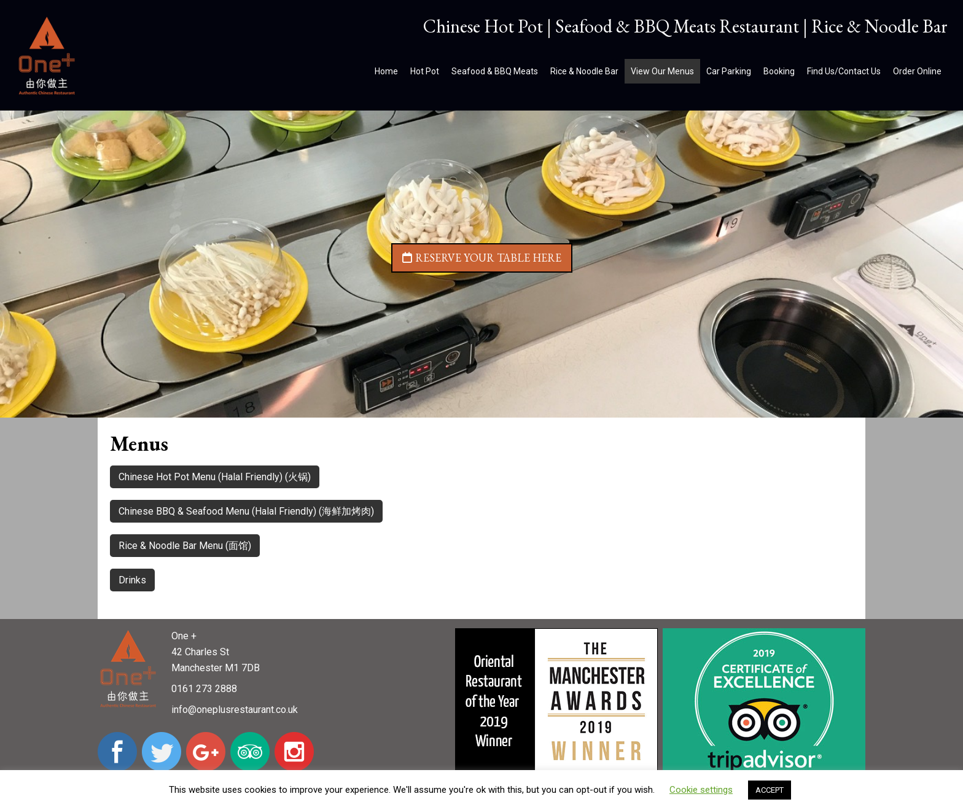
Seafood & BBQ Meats (494, 71)
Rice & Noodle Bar (584, 71)
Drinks (132, 580)
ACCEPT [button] (769, 790)
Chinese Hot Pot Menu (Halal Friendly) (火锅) (215, 477)
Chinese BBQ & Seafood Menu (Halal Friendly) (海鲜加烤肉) (246, 511)
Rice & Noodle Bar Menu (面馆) (185, 545)
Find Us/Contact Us (844, 71)
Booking (779, 71)
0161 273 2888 (204, 689)
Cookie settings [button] (701, 789)
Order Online (917, 71)
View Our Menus (662, 71)
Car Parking (728, 71)
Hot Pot (424, 71)
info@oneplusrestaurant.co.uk (234, 709)
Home (386, 71)
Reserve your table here (481, 258)
